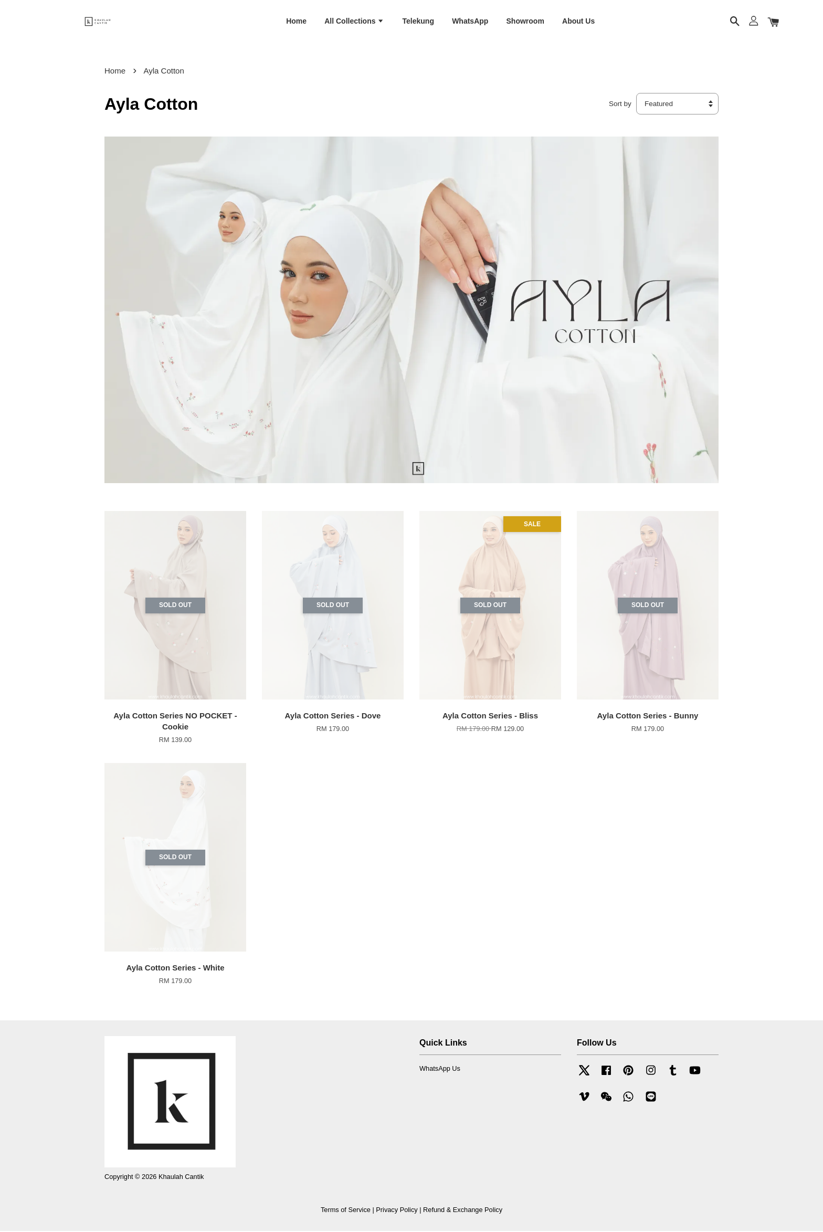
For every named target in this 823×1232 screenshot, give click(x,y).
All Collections (354, 21)
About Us (578, 21)
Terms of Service (346, 1211)
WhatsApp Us (439, 1069)
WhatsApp (470, 21)
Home (296, 21)
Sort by (620, 105)
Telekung (418, 21)
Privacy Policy (396, 1211)
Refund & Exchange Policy (462, 1211)
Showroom (525, 21)
